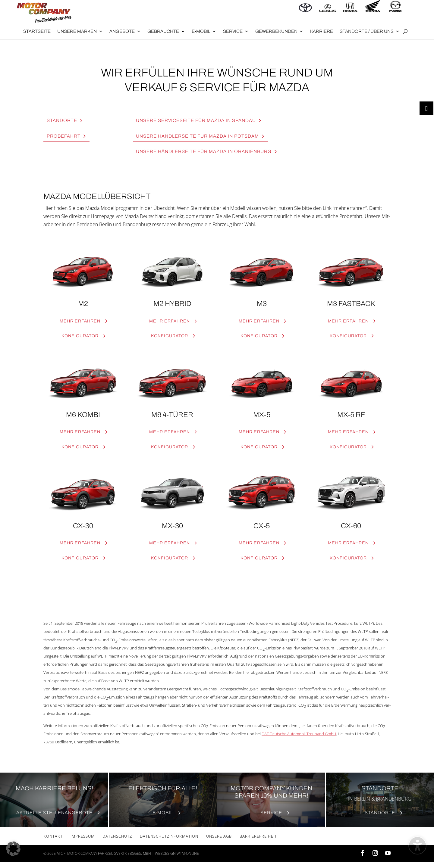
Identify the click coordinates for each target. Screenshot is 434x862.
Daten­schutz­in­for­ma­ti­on (169, 836)
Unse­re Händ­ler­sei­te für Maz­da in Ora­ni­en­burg (204, 151)
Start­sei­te (37, 31)
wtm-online (188, 853)
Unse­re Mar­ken (77, 31)
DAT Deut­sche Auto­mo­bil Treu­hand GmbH (299, 733)
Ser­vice (233, 31)
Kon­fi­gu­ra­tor (80, 336)
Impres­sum (83, 836)
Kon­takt (53, 836)
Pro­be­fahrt (63, 136)
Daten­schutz (117, 836)
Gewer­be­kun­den (276, 31)
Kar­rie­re (321, 31)
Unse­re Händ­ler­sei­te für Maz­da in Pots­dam (197, 136)
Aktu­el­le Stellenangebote (54, 812)
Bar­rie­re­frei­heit (258, 836)
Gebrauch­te (163, 31)
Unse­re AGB (219, 836)
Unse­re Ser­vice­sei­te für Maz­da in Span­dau (196, 120)
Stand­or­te (62, 120)
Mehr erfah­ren (80, 321)
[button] (13, 849)
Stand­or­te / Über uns (367, 31)
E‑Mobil (201, 31)
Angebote (122, 31)
